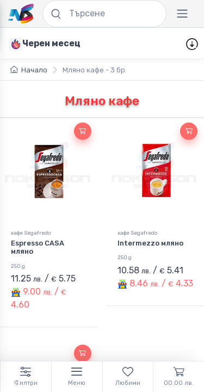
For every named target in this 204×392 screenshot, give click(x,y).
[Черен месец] (45, 43)
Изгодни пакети (130, 44)
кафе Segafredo (31, 233)
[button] (82, 131)
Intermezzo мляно (150, 243)
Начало (28, 70)
